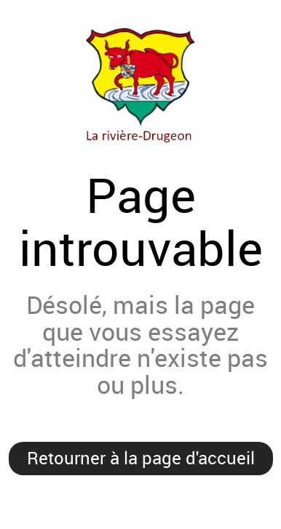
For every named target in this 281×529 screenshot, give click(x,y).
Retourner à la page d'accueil (141, 457)
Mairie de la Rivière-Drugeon (140, 83)
